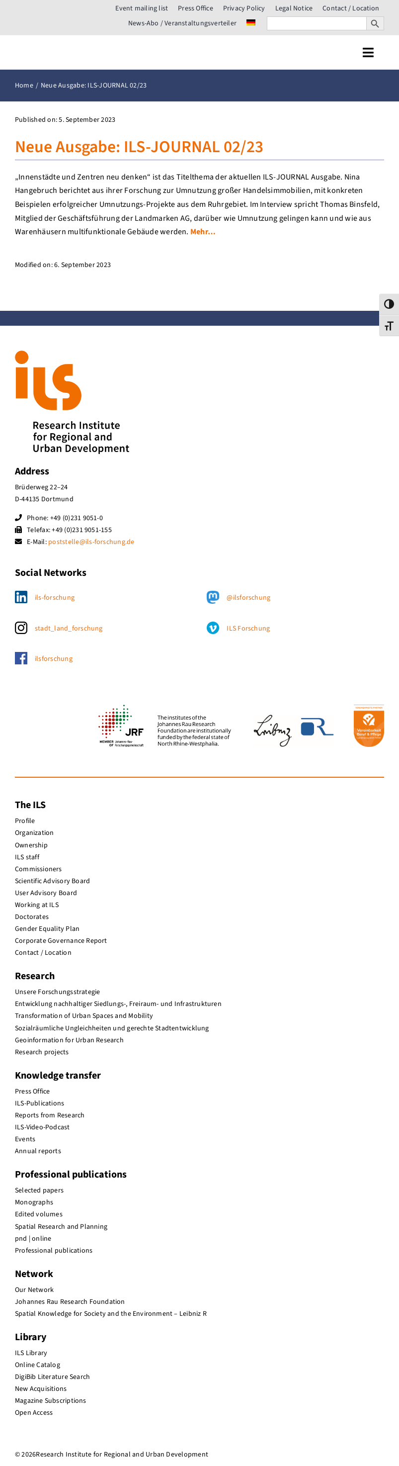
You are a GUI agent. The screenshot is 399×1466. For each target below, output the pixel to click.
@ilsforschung (248, 598)
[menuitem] (250, 23)
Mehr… (203, 231)
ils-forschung (55, 598)
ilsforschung (54, 659)
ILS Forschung (248, 629)
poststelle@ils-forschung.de (91, 542)
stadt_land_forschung (69, 629)
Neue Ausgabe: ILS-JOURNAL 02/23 (139, 147)
